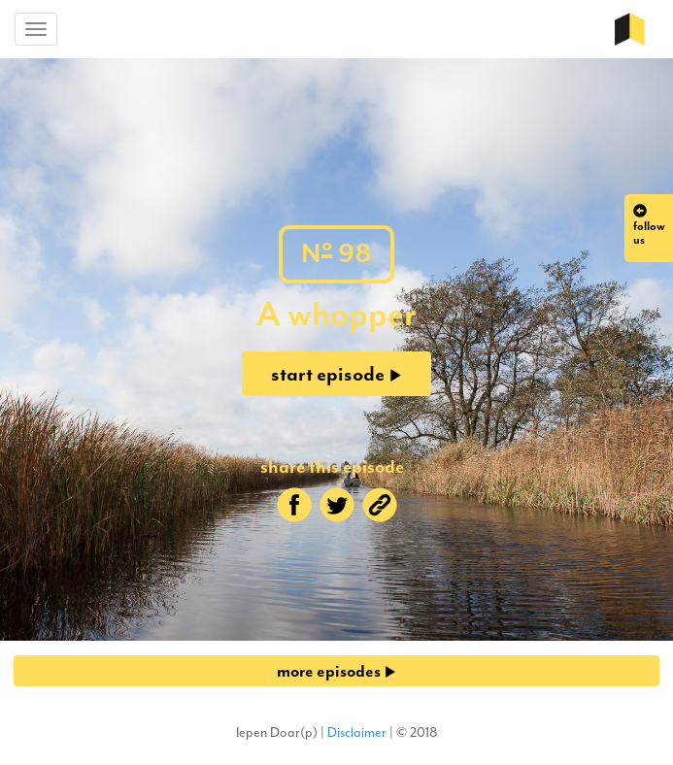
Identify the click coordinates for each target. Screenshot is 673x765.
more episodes (336, 671)
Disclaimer (357, 732)
